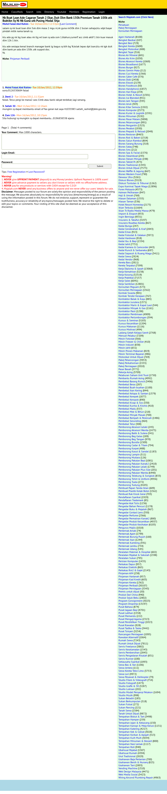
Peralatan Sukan (127, 558)
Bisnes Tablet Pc (127, 161)
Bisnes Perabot (126, 128)
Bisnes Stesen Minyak (130, 158)
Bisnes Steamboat (128, 155)
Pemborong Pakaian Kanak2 (133, 463)
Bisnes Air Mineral (128, 55)
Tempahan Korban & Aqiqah (133, 734)
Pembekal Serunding (129, 420)
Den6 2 (9, 96)
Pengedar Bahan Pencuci (131, 506)
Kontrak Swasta (126, 292)
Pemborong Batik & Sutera (132, 433)
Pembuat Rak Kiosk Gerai (132, 494)
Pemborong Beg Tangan (131, 439)
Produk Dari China (128, 594)
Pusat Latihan (125, 613)
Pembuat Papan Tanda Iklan (133, 488)
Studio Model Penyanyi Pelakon (135, 692)
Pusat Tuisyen (125, 631)
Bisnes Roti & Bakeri (129, 137)
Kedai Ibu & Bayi (127, 241)
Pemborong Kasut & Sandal (133, 451)
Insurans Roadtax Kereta (131, 222)
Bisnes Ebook (125, 82)
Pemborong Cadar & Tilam (132, 445)
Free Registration (16, 171)
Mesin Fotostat (126, 338)
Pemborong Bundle (128, 442)
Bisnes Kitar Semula (129, 107)
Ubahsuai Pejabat (127, 750)
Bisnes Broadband (128, 64)
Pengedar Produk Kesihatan (133, 524)
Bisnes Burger (125, 67)
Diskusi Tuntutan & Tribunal (133, 183)
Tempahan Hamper (128, 719)
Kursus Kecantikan (128, 323)
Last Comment (68, 23)
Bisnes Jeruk (125, 103)
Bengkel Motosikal (128, 49)
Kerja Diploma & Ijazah (131, 268)
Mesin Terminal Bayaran (131, 353)
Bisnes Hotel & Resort (130, 94)
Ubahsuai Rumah (127, 753)
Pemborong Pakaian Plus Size (134, 469)
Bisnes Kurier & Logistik (131, 113)
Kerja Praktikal (126, 277)
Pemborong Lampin (129, 454)
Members (74, 11)
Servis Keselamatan (129, 649)
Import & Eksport (127, 213)
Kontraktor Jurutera (128, 302)
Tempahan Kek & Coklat (131, 731)
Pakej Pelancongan (128, 360)
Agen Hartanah (126, 36)
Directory (49, 11)
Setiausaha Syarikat (129, 661)
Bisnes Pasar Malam (129, 119)
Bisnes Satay (125, 146)
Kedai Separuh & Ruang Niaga (135, 253)
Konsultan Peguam (128, 286)
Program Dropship (128, 603)
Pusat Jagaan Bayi (128, 610)
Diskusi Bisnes (126, 180)
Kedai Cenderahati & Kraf (132, 228)
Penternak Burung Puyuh (131, 536)
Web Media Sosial (128, 774)
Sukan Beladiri (126, 698)
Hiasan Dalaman (127, 198)
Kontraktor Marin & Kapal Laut (135, 305)
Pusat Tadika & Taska (129, 628)
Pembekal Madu (127, 408)
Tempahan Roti (126, 747)
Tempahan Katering (129, 728)
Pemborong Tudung (129, 485)
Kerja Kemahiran (127, 271)
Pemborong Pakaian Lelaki (132, 466)
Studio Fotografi (127, 683)
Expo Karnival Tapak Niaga (133, 186)
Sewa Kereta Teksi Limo (131, 670)
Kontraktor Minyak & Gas (132, 308)
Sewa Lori (123, 674)
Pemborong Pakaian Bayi (131, 460)
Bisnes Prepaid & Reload (131, 131)
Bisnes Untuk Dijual (129, 167)
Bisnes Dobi (124, 79)
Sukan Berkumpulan (129, 701)
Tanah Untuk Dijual (128, 713)
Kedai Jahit (124, 244)
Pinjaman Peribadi (19, 58)
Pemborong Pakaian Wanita (133, 472)
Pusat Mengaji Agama (130, 619)
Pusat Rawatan (126, 625)
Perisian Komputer (128, 561)
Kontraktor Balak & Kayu (131, 299)
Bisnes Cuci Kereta (128, 73)
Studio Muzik (125, 695)
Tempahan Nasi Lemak (130, 744)
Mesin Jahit (124, 347)
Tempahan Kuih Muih (130, 737)
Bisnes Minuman (127, 116)
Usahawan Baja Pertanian (132, 759)
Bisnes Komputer (127, 110)
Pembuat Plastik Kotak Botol (133, 491)
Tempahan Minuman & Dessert (135, 741)
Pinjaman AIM (125, 573)
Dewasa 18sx (125, 177)
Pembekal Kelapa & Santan (133, 393)
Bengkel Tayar (126, 52)
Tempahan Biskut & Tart (131, 716)
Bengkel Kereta (126, 46)
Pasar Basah (124, 369)
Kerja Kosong (125, 274)
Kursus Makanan (127, 326)
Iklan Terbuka (125, 207)
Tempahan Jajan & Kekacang (134, 722)
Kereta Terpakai (126, 265)
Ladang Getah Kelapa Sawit (133, 332)
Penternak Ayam (126, 533)
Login (102, 11)
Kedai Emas (124, 231)
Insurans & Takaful (128, 219)
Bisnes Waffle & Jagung (131, 171)
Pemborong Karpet (128, 448)
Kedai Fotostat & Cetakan (132, 235)
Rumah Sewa (125, 640)
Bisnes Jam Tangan (128, 100)
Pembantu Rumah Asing (131, 378)
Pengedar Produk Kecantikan (133, 521)
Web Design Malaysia (129, 771)
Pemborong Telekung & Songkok (136, 475)
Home (5, 11)
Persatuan (123, 24)
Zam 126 (10, 115)
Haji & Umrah (125, 195)
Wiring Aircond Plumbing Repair (135, 777)
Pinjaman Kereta (127, 582)
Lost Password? (36, 171)
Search (29, 11)
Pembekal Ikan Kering (130, 390)
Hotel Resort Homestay (130, 204)
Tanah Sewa (124, 710)
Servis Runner (126, 658)
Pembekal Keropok (128, 399)
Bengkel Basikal (127, 40)
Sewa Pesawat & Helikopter (133, 677)
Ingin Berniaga (126, 216)
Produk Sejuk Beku (128, 597)
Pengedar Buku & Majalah (132, 509)
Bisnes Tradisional (128, 164)
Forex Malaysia (126, 189)
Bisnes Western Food (129, 174)
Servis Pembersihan (129, 652)
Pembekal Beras (127, 384)
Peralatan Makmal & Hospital (134, 552)
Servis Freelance (127, 646)
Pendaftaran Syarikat (129, 497)
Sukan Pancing (126, 707)
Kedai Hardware (127, 238)
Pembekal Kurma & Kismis (132, 405)
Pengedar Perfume (128, 515)
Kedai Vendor (125, 259)
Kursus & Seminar (128, 320)
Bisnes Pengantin (127, 125)
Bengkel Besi (125, 43)
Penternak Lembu (127, 545)
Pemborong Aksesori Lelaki (132, 427)
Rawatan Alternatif (128, 637)
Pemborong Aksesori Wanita (133, 430)
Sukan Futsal (125, 704)
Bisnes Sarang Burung (130, 143)
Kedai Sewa (124, 256)
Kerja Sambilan (126, 283)
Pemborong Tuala (128, 481)
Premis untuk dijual (128, 591)
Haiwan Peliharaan (128, 192)
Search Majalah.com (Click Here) (136, 17)
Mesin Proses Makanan (130, 350)
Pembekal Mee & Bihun (131, 411)
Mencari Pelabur (127, 335)
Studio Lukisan (126, 689)
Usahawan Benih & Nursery (133, 762)
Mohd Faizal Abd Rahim (15, 24)
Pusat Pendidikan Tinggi (131, 622)
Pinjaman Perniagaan (129, 588)
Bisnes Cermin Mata (129, 70)
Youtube (61, 11)
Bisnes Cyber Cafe (127, 76)
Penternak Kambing (129, 542)
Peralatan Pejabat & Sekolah (133, 555)
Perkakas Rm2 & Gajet (130, 570)
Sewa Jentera (125, 667)
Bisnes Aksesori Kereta (130, 61)
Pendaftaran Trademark (130, 500)
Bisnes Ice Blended (128, 97)
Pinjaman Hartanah (128, 576)
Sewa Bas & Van (127, 664)
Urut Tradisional (127, 756)
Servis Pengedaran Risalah (132, 655)
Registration (88, 11)
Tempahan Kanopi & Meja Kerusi (136, 725)
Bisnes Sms (124, 149)
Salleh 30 (10, 106)
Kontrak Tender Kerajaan (131, 295)
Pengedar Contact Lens (130, 512)
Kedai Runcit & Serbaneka (132, 250)
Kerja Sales (124, 280)
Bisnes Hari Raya (127, 91)
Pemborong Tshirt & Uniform (134, 478)
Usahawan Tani (126, 765)
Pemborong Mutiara (129, 457)
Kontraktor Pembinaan (130, 314)
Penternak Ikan (126, 539)
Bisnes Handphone (128, 88)
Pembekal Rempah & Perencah (135, 417)
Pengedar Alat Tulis (128, 503)
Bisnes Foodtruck (127, 85)
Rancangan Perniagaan (130, 634)
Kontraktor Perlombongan (132, 317)
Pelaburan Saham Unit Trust (133, 375)
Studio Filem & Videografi (132, 680)
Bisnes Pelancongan (129, 122)
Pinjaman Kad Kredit (129, 579)
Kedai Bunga (125, 225)
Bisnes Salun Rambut (130, 140)
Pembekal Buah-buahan (131, 387)
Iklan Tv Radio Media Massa (133, 210)
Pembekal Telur (126, 424)
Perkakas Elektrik (127, 567)
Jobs (38, 11)
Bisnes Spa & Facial (129, 152)
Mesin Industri (126, 344)
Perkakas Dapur (126, 564)
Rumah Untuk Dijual (129, 643)
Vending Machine (127, 768)
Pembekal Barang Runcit (131, 381)
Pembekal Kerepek (128, 396)
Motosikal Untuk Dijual (130, 356)
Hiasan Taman (126, 201)
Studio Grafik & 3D (128, 686)
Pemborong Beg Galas (130, 436)
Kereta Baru (124, 262)
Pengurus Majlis (127, 527)
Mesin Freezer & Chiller (131, 341)
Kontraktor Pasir (127, 311)
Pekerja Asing (125, 372)
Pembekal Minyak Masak (131, 414)
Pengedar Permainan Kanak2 (134, 518)
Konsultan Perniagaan (130, 30)
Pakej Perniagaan (127, 27)
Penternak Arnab (127, 530)
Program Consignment (130, 600)
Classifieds (17, 11)
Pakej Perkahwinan (128, 363)
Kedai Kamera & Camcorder (133, 247)
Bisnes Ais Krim (126, 58)
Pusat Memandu (127, 616)
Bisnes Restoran (127, 134)
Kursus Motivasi (127, 329)
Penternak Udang (127, 549)
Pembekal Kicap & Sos (130, 402)
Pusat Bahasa (125, 606)
